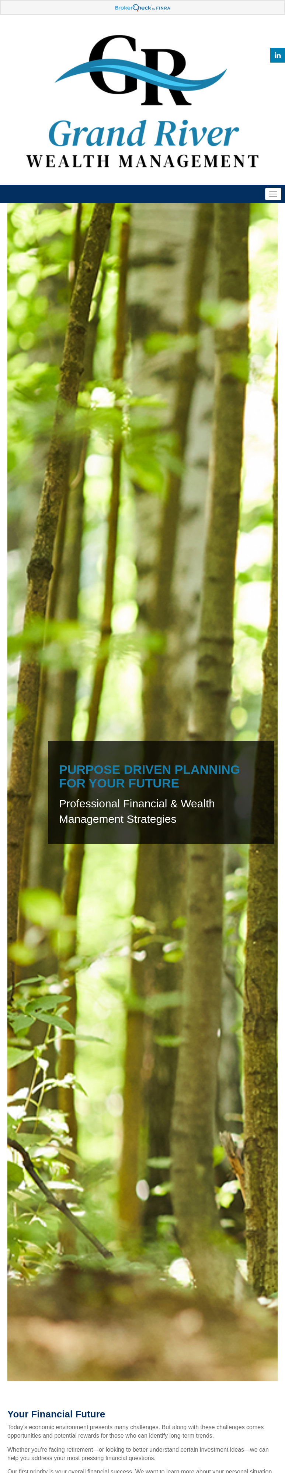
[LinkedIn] (277, 55)
